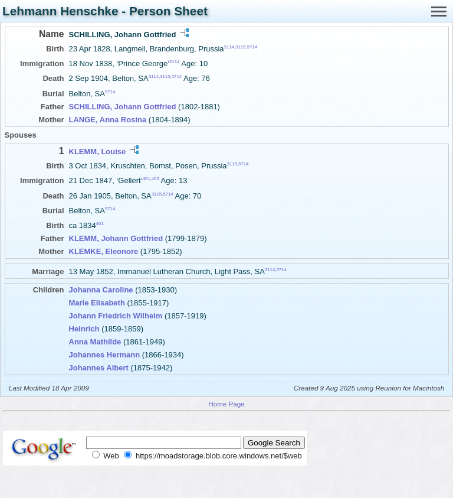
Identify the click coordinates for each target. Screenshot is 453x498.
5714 (252, 47)
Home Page (226, 404)
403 (155, 178)
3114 (229, 47)
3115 (240, 47)
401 (146, 178)
